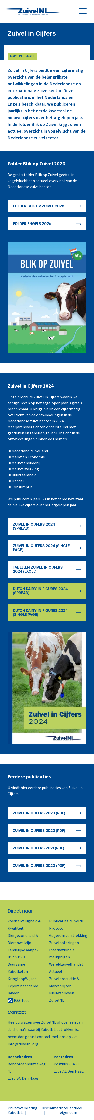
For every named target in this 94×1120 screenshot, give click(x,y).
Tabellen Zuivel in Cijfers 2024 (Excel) (38, 569)
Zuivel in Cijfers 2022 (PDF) (39, 830)
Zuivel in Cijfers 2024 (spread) (34, 526)
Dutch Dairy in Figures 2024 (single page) (40, 612)
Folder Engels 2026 (32, 223)
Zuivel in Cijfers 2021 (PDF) (38, 848)
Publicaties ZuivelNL (66, 921)
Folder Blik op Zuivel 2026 (38, 206)
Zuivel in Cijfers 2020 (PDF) (39, 865)
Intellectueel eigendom (71, 1110)
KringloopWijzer (22, 979)
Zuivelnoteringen (64, 943)
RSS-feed (21, 1000)
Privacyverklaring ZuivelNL (22, 1110)
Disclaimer (51, 1108)
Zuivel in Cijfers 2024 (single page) (41, 547)
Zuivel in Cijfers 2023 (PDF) (39, 813)
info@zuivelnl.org (23, 1044)
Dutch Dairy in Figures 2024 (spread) (40, 590)
